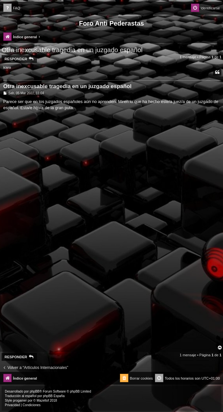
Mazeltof (43, 400)
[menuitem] (11, 8)
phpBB (35, 391)
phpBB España (54, 396)
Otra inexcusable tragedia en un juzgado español (72, 49)
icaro (7, 67)
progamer (20, 400)
